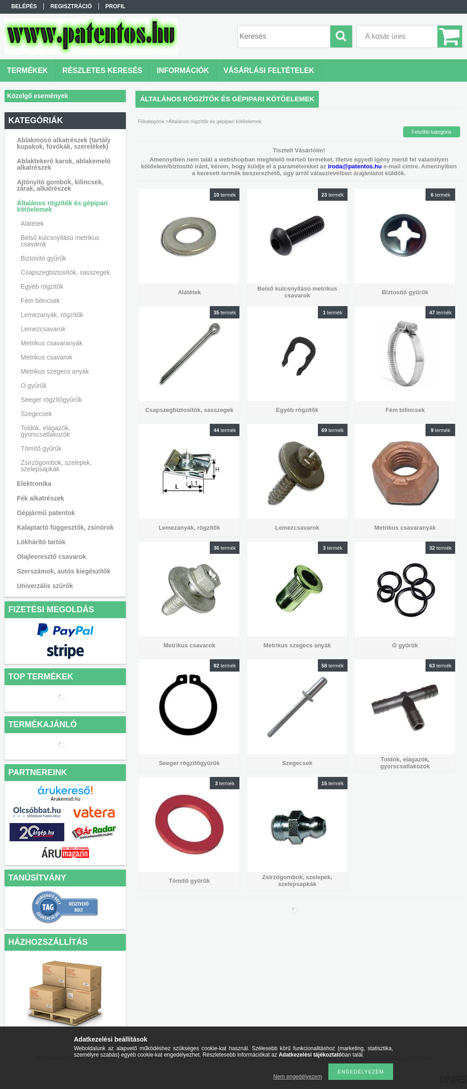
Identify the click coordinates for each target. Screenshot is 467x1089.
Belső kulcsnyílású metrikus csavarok (60, 241)
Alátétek (32, 223)
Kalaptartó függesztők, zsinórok (65, 527)
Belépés (24, 6)
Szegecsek (36, 413)
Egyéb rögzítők (42, 286)
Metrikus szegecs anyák (55, 371)
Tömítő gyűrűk (41, 448)
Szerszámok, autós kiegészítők (63, 571)
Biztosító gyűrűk (44, 258)
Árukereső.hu (65, 799)
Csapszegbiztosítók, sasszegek (65, 272)
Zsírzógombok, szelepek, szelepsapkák (56, 466)
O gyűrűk (34, 385)
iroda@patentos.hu (355, 166)
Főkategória (151, 121)
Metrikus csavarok (47, 357)
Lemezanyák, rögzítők (52, 314)
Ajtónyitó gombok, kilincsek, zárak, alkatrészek (60, 185)
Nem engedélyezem (297, 1076)
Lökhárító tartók (41, 542)
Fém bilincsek (40, 300)
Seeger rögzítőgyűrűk (51, 399)
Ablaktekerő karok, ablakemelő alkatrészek (63, 164)
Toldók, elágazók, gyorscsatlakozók (45, 431)
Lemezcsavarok (43, 329)
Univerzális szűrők (45, 585)
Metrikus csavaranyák (52, 343)
